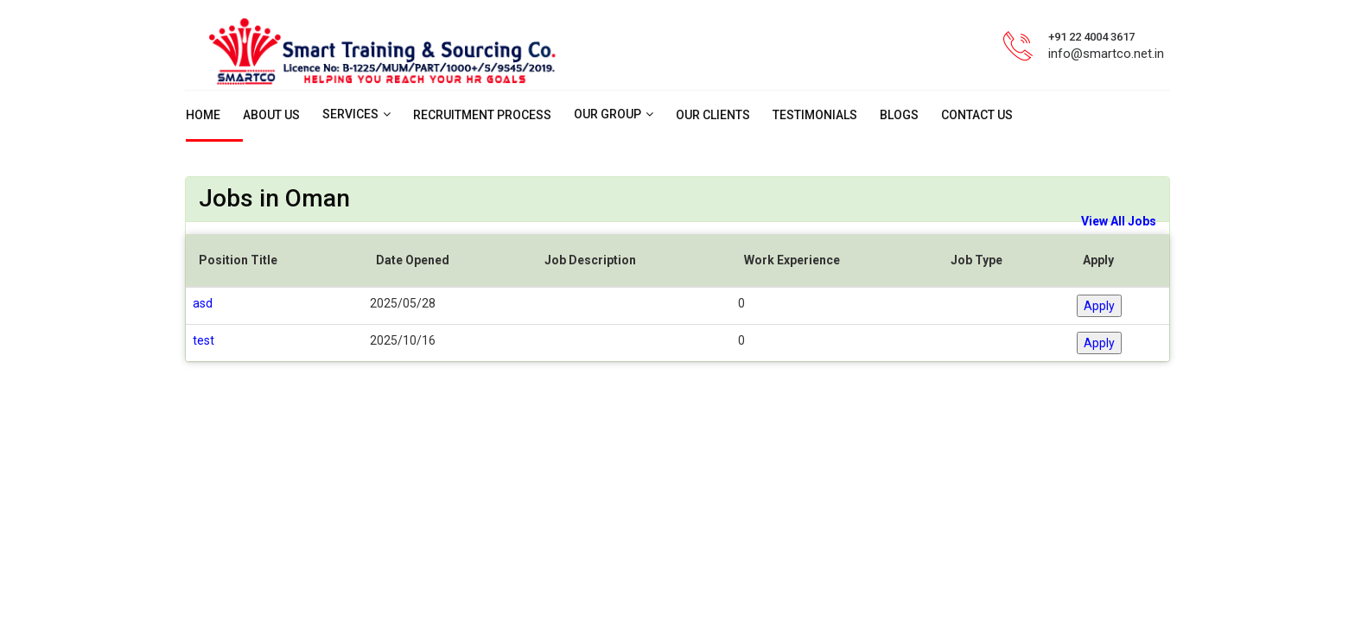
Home (203, 115)
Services (350, 114)
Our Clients (713, 115)
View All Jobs (1118, 221)
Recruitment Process (482, 115)
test (203, 340)
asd (203, 303)
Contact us (977, 115)
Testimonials (815, 115)
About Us (271, 115)
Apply (1099, 306)
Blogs (899, 115)
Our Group (607, 114)
